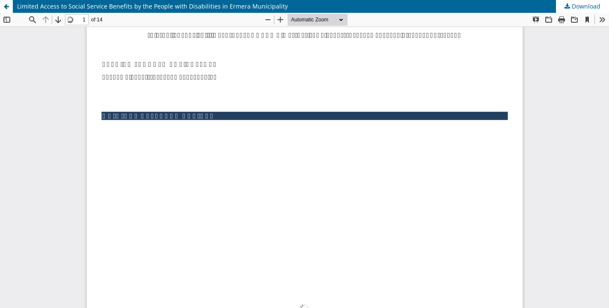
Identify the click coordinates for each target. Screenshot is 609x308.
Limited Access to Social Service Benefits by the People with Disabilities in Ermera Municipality (152, 6)
